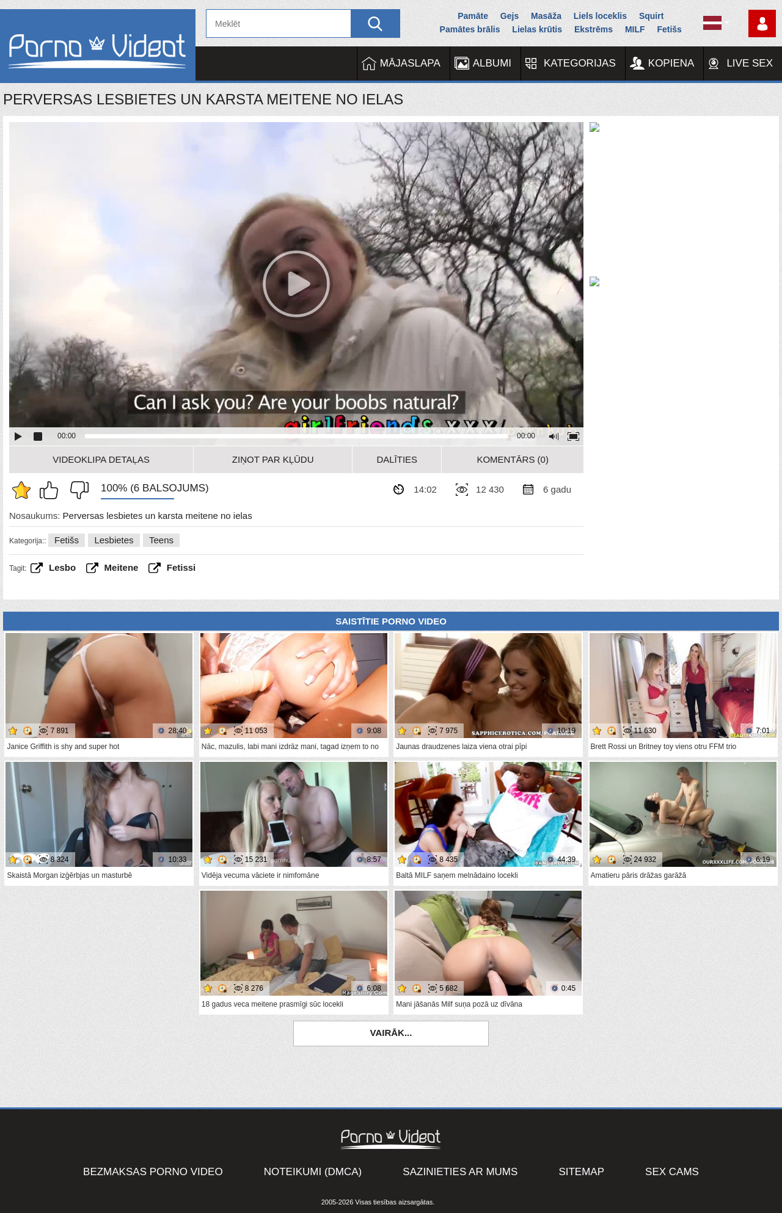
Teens (161, 540)
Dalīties (396, 459)
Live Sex (749, 63)
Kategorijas (580, 63)
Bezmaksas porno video (153, 1172)
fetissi (181, 567)
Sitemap (581, 1172)
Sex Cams (672, 1172)
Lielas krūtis (537, 29)
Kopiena (671, 63)
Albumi (492, 63)
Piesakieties (762, 23)
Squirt (651, 16)
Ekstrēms (593, 29)
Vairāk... (391, 1032)
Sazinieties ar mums (460, 1172)
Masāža (546, 16)
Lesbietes (113, 540)
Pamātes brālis (470, 29)
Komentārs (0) (513, 459)
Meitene (121, 567)
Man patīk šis (52, 490)
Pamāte (473, 16)
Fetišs (669, 29)
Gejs (509, 16)
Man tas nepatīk (76, 490)
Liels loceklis (600, 16)
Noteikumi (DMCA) (313, 1172)
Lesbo (62, 567)
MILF (635, 29)
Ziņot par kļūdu (273, 459)
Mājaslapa (410, 63)
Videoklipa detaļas (101, 459)
